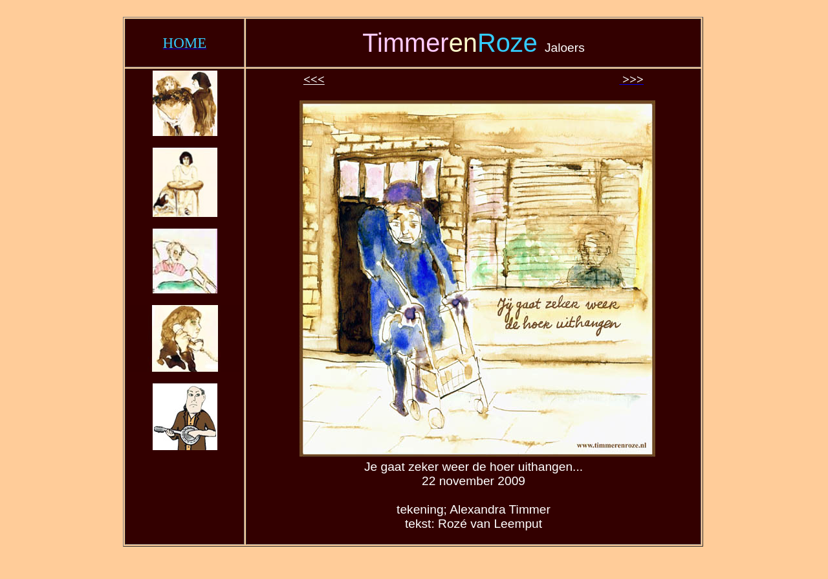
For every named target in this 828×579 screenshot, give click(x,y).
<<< (314, 79)
